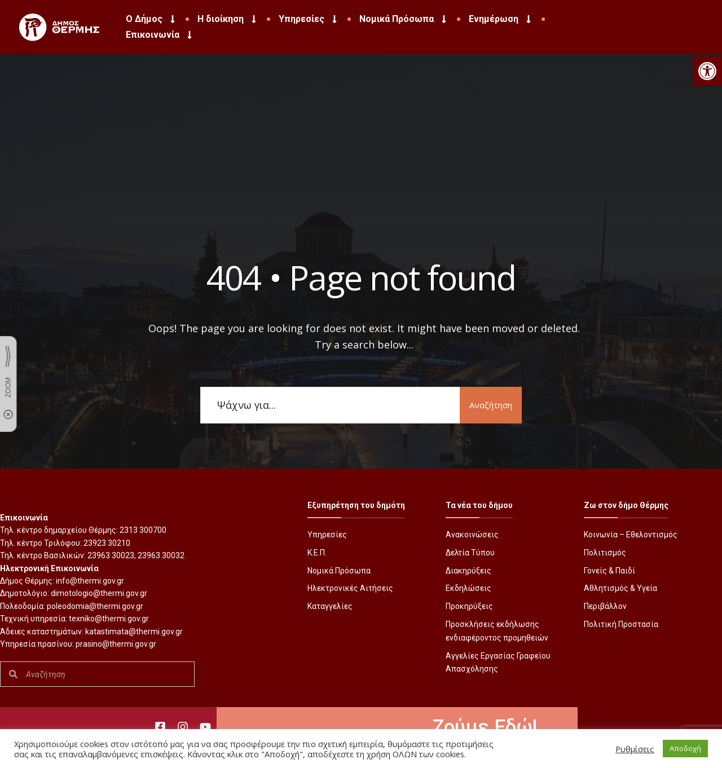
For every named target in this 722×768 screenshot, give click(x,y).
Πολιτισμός (605, 552)
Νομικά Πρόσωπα (403, 19)
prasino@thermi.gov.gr (116, 643)
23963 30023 (110, 555)
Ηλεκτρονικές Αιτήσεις (350, 588)
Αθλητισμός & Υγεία (620, 588)
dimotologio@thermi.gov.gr (99, 593)
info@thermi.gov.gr (90, 580)
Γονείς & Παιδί (609, 570)
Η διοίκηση (227, 19)
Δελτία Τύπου (470, 552)
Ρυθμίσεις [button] (634, 749)
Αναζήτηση (490, 405)
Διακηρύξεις (468, 570)
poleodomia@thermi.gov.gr (95, 606)
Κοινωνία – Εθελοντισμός (630, 534)
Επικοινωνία (160, 35)
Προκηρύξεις (469, 606)
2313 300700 (143, 530)
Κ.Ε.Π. (317, 552)
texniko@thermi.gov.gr (109, 618)
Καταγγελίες (330, 606)
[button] (707, 71)
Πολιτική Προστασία (621, 624)
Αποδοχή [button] (685, 748)
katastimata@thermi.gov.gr (134, 631)
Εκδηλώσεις (468, 588)
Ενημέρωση (501, 19)
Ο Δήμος (151, 19)
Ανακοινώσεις (472, 534)
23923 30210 (106, 543)
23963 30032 (161, 555)
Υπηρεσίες (309, 19)
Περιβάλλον (605, 606)
